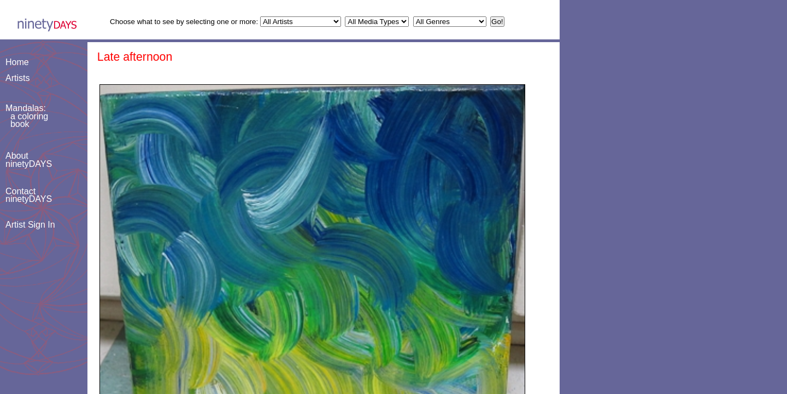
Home (17, 62)
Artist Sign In (30, 224)
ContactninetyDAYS (28, 195)
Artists (17, 78)
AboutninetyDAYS (28, 159)
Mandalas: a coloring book (26, 116)
